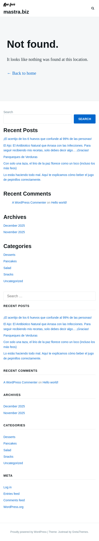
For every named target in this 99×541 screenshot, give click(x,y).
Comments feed (14, 500)
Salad (7, 268)
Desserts (9, 254)
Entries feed (11, 493)
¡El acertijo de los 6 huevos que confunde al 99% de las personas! (47, 139)
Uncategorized (13, 281)
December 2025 (14, 225)
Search (8, 112)
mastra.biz (16, 12)
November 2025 (14, 232)
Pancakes (10, 261)
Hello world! (59, 202)
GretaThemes (80, 531)
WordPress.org (13, 507)
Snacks (8, 274)
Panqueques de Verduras (20, 157)
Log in (7, 487)
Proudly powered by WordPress (28, 531)
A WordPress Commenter (29, 202)
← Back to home (21, 73)
